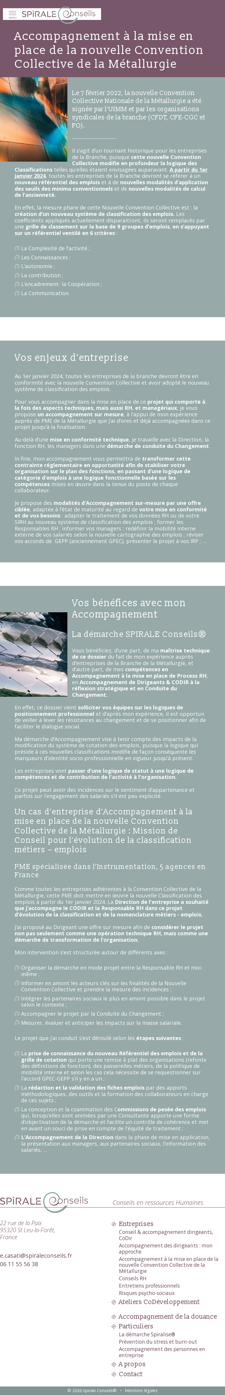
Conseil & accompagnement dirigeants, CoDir (166, 1235)
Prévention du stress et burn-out (158, 1341)
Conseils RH (132, 1278)
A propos (132, 1364)
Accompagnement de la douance (168, 1317)
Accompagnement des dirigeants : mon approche (166, 1248)
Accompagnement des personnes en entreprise (162, 1352)
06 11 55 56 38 (19, 1264)
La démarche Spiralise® (147, 1334)
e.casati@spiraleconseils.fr (36, 1255)
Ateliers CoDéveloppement (159, 1302)
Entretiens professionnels (149, 1285)
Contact (131, 1374)
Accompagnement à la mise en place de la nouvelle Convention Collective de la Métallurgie (169, 1265)
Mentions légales (141, 1391)
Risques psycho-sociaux (147, 1293)
